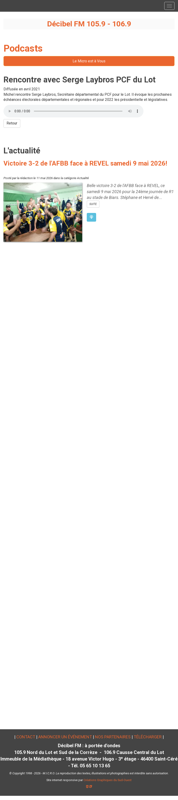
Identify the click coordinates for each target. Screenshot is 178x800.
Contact (25, 736)
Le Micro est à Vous (89, 61)
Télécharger (148, 736)
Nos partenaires (113, 736)
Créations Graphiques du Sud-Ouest (108, 780)
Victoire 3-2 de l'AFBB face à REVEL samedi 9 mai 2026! (85, 163)
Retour (12, 123)
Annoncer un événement (65, 736)
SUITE (93, 204)
